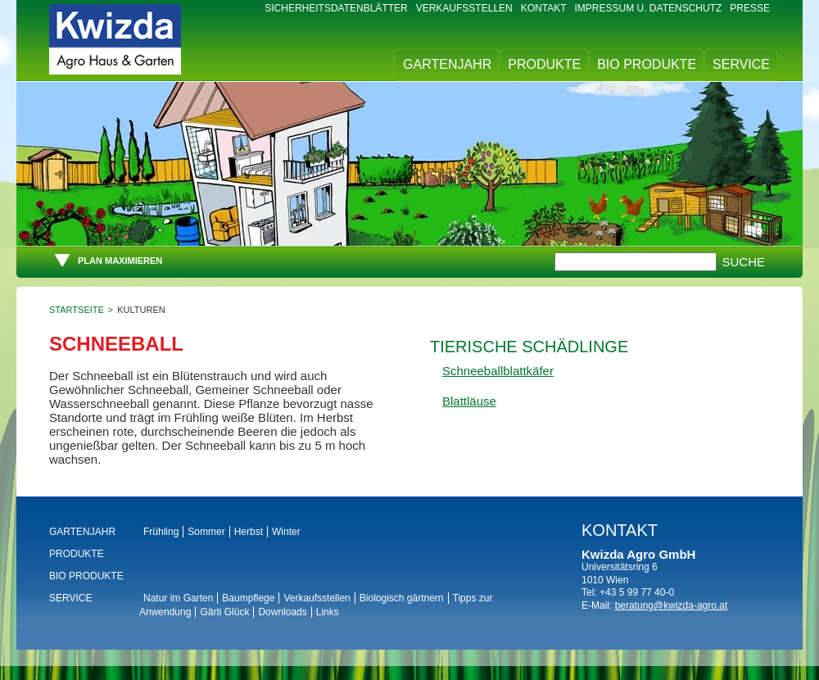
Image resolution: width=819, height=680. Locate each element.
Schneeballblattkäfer (498, 371)
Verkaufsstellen (464, 8)
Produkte (544, 64)
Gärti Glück (224, 612)
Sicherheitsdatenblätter (336, 8)
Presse (750, 8)
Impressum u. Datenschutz (648, 8)
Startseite (76, 310)
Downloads (282, 612)
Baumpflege (248, 598)
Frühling (161, 531)
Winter (286, 531)
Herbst (248, 531)
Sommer (206, 531)
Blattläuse (469, 401)
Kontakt (544, 8)
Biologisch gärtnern (402, 598)
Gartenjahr (447, 64)
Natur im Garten (178, 598)
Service (741, 64)
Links (327, 612)
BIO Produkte (646, 64)
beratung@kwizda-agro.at (671, 605)
